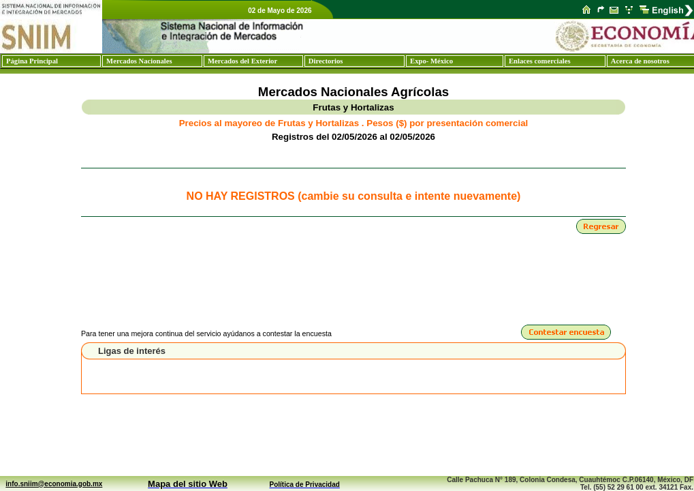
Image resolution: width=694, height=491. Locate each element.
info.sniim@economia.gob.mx (53, 484)
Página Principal (32, 61)
